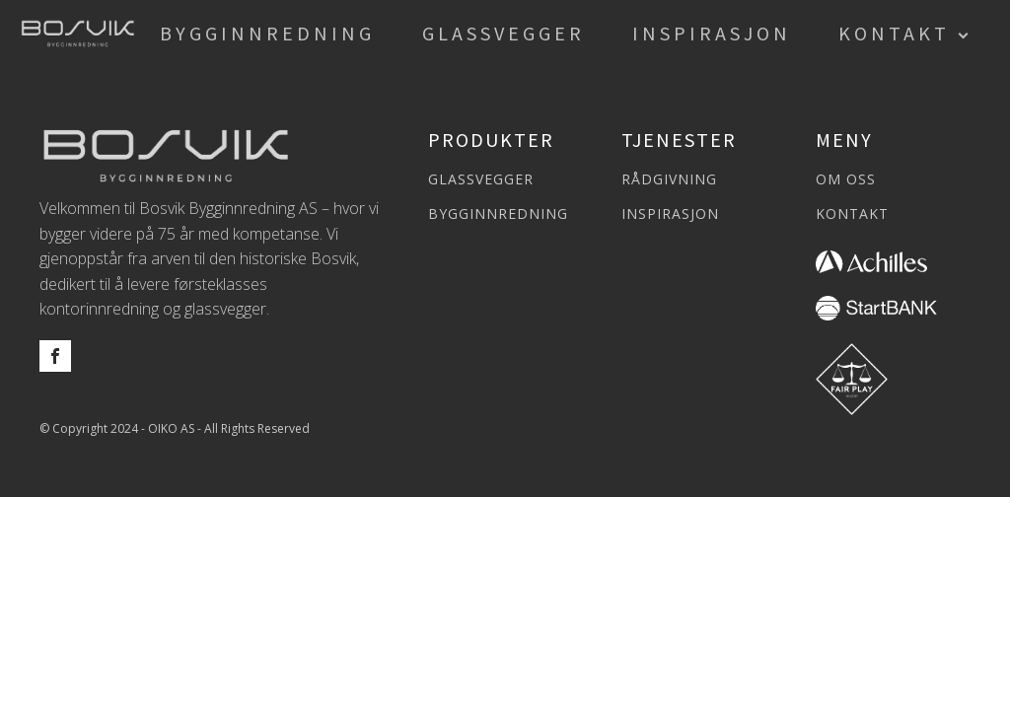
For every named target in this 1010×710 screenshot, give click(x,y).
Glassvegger (503, 33)
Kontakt (894, 33)
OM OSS (846, 179)
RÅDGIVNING (669, 179)
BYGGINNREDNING (498, 213)
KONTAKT (852, 213)
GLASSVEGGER (481, 179)
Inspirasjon (711, 33)
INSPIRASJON (670, 213)
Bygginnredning (267, 33)
